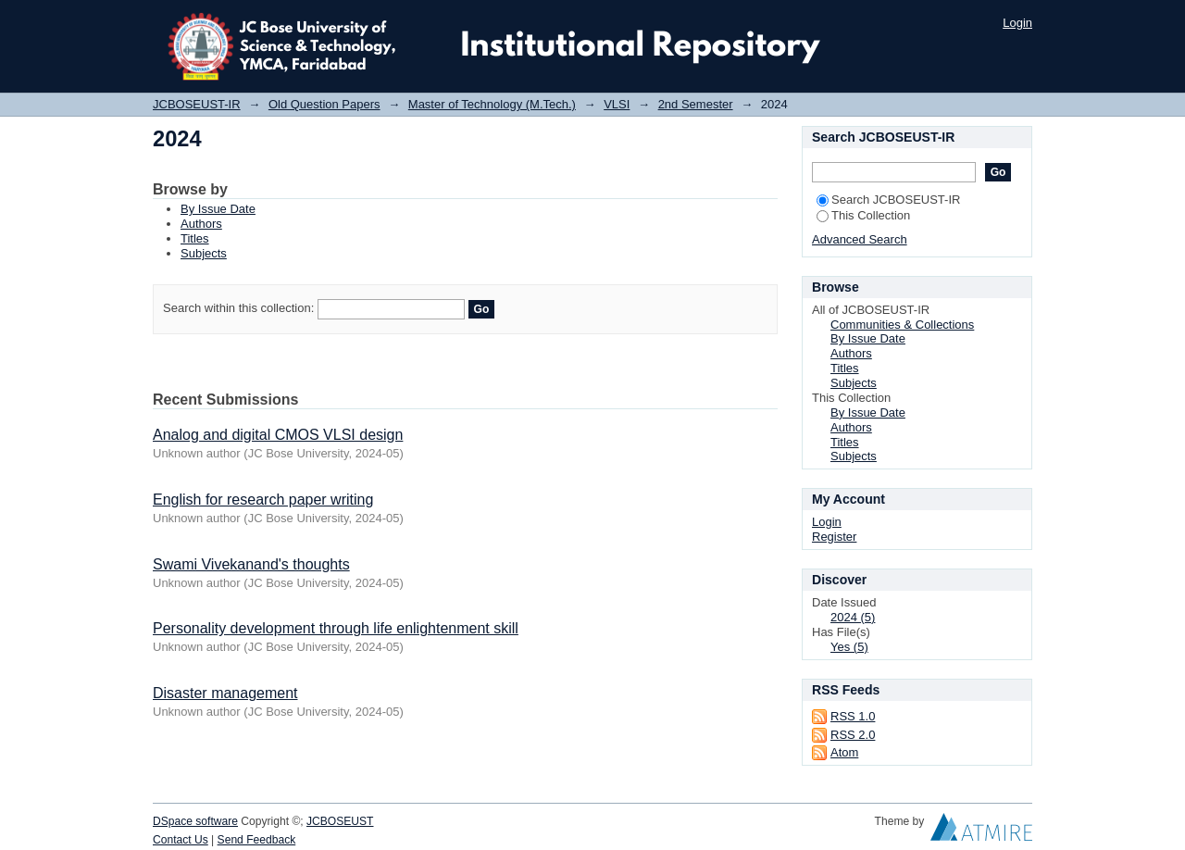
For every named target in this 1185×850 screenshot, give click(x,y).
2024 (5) (852, 617)
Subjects (204, 253)
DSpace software (195, 821)
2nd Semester (695, 104)
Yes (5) (849, 647)
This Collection (863, 215)
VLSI (617, 104)
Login (1017, 23)
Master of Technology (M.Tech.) (492, 104)
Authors (201, 224)
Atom (844, 752)
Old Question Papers (324, 104)
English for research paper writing (263, 499)
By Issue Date (218, 209)
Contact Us (180, 839)
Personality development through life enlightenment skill (335, 628)
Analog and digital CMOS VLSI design (278, 435)
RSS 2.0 (852, 735)
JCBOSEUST (339, 821)
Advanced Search (859, 239)
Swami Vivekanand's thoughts (251, 564)
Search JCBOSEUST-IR (888, 199)
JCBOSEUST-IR (197, 104)
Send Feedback (257, 839)
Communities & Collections (902, 324)
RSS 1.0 (852, 716)
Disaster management (225, 693)
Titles (195, 238)
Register (834, 537)
